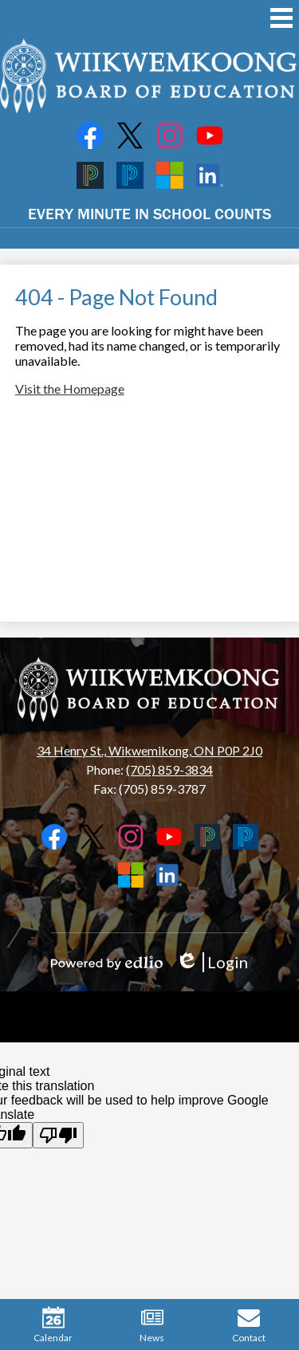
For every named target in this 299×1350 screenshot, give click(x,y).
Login (211, 962)
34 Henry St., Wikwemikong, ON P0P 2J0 (149, 750)
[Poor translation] (58, 1135)
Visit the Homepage (69, 388)
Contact (249, 1325)
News (152, 1325)
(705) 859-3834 (169, 769)
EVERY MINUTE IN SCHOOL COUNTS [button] (149, 213)
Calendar (53, 1325)
